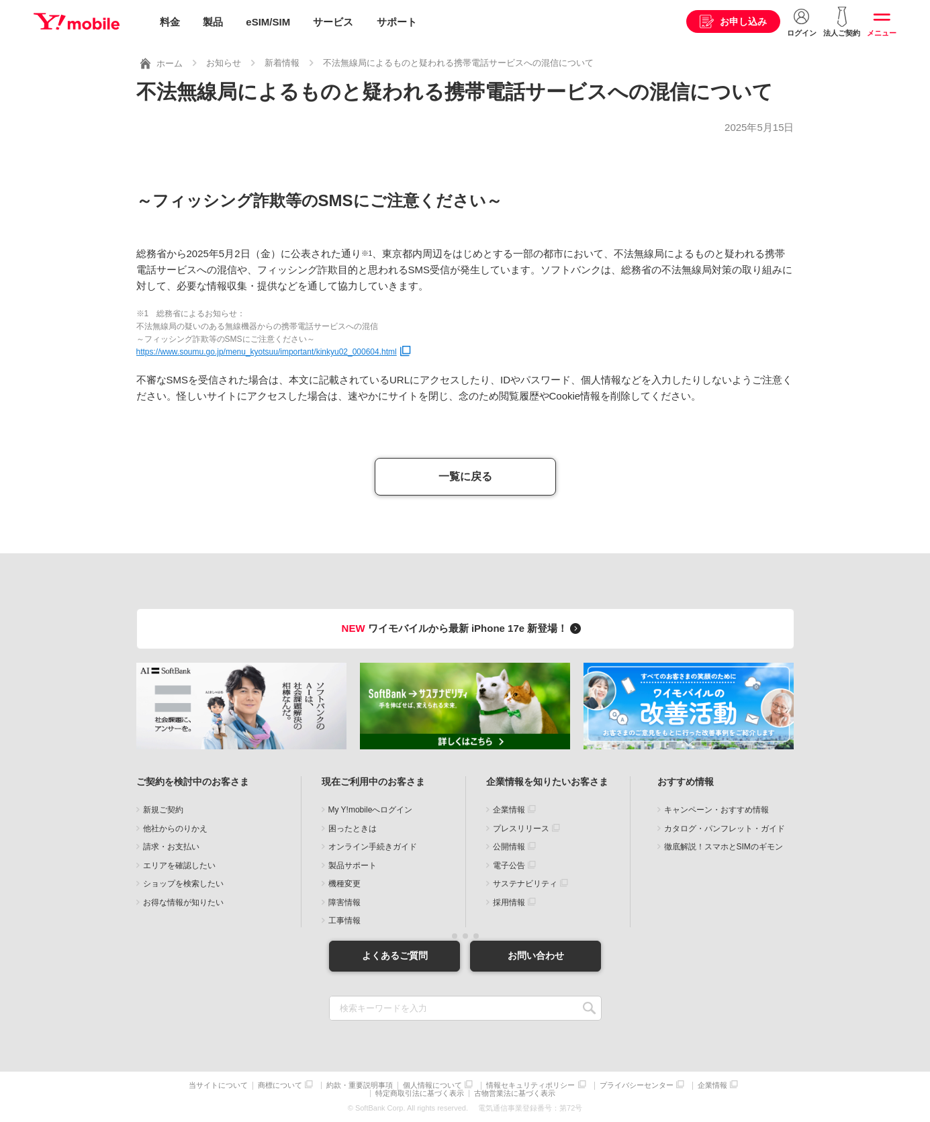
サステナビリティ (525, 883)
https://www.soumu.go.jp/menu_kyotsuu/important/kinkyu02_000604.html (266, 352)
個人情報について (432, 1085)
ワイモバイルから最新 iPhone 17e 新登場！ (464, 628)
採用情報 (509, 902)
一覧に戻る (465, 476)
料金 (170, 22)
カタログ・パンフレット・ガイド (724, 828)
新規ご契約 (163, 809)
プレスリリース (521, 828)
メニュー (881, 33)
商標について (280, 1085)
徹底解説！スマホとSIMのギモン (723, 846)
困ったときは (352, 828)
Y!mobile (77, 22)
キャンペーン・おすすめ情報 (716, 809)
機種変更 (344, 883)
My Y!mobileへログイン (370, 809)
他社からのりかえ (175, 828)
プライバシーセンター (636, 1085)
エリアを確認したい (179, 865)
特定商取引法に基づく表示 (419, 1093)
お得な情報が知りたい (183, 902)
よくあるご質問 (395, 955)
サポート (397, 22)
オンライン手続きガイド (372, 846)
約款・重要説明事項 (359, 1085)
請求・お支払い (171, 846)
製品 (213, 22)
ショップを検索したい (183, 883)
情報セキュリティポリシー (530, 1085)
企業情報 (509, 809)
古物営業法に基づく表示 (514, 1093)
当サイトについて (218, 1085)
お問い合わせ (536, 955)
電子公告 (509, 865)
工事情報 (344, 920)
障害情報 (344, 902)
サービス (333, 22)
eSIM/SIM (268, 22)
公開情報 (509, 846)
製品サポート (352, 865)
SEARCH (590, 1008)
